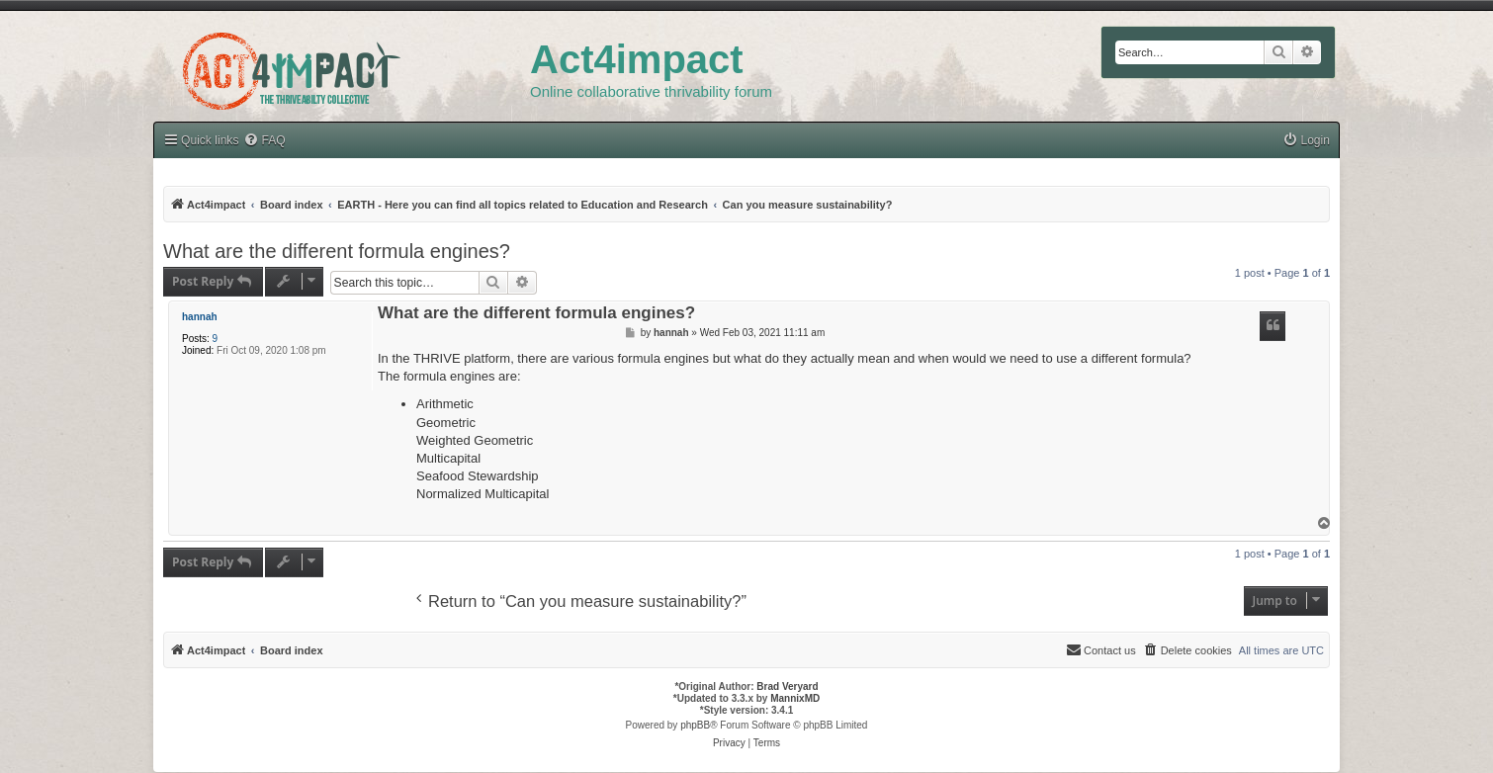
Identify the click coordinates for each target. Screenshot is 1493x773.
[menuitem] (264, 141)
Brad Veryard (787, 686)
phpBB (695, 725)
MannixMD (795, 698)
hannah (200, 316)
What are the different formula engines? (336, 251)
